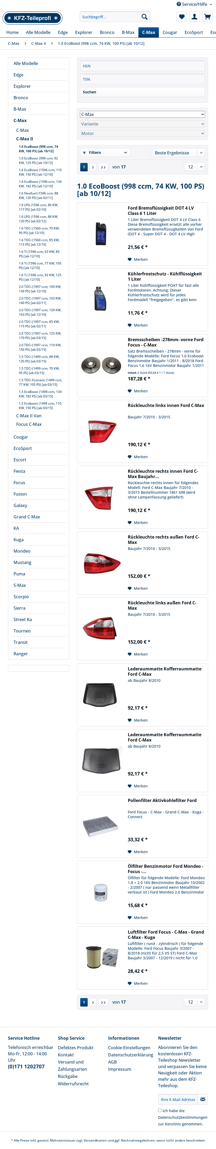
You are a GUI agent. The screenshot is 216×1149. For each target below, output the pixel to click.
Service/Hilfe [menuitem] (192, 4)
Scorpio (21, 597)
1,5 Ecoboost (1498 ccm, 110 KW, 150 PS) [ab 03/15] (40, 405)
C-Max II (24, 139)
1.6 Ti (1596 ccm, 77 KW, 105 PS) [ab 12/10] (40, 265)
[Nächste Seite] (93, 167)
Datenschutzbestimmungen (182, 1117)
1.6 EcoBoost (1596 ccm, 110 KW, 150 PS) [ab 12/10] (40, 172)
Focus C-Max (29, 424)
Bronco (21, 98)
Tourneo (22, 631)
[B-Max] (128, 32)
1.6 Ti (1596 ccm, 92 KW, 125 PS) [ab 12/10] (40, 277)
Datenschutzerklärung (130, 1055)
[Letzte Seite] (103, 167)
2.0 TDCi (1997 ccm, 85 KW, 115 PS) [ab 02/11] (39, 323)
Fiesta (19, 471)
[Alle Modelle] (38, 32)
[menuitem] (115, 19)
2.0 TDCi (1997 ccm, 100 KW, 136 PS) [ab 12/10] (40, 288)
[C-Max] (148, 32)
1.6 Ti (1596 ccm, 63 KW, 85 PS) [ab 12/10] (39, 253)
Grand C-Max (27, 517)
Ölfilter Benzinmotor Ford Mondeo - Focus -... (165, 869)
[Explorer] (83, 32)
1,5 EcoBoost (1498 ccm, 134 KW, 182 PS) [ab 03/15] (40, 393)
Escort (20, 460)
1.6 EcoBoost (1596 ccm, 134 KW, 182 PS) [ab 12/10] (40, 183)
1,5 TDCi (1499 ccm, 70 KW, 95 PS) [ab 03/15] (39, 370)
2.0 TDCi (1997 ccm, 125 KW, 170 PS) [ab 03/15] (40, 335)
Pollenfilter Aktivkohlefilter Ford (162, 800)
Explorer (22, 86)
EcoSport (23, 448)
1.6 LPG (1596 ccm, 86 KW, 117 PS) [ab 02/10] (38, 207)
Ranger (21, 654)
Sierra (20, 608)
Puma (19, 574)
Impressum (119, 1069)
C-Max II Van (28, 416)
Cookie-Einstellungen (129, 1048)
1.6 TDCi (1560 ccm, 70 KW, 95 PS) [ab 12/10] (39, 230)
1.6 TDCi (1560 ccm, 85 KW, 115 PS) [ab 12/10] (39, 242)
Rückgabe (68, 1076)
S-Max (20, 585)
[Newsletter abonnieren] (203, 1099)
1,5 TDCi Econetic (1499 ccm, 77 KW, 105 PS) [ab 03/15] (40, 382)
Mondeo (22, 551)
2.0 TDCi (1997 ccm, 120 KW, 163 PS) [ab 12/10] (40, 312)
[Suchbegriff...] (115, 16)
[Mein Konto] (194, 16)
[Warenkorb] (207, 16)
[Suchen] (144, 16)
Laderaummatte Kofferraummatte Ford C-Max (164, 671)
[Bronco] (107, 32)
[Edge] (62, 32)
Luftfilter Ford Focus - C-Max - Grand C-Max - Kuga (166, 934)
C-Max (20, 120)
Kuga (19, 540)
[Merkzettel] (181, 16)
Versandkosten (95, 1140)
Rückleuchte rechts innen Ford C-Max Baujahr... (163, 474)
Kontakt (66, 1055)
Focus (19, 482)
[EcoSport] (194, 32)
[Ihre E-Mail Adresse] (178, 1099)
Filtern (92, 152)
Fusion (20, 494)
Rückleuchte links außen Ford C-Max (162, 605)
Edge (18, 75)
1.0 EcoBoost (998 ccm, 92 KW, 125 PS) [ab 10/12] (38, 160)
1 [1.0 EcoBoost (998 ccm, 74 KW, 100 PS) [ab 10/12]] (84, 167)
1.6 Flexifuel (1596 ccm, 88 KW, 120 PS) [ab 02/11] (38, 195)
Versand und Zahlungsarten (72, 1065)
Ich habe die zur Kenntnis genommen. (182, 1117)
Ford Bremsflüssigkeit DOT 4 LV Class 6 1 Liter (161, 210)
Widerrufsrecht (73, 1084)
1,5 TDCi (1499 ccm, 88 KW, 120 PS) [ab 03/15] (39, 358)
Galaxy (20, 505)
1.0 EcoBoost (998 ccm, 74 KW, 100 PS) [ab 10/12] (38, 148)
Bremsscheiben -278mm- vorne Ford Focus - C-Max (166, 342)
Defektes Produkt (76, 1048)
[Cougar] (170, 32)
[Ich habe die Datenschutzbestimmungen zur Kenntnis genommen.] (160, 1110)
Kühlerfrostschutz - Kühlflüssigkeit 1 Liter (165, 276)
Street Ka (23, 619)
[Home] (12, 32)
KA (16, 528)
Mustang (22, 562)
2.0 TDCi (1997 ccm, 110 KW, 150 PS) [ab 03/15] (40, 347)
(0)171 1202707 (26, 1066)
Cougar (21, 437)
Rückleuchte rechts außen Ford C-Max (163, 539)
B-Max (20, 109)
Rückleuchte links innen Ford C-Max (166, 405)
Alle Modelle (26, 63)
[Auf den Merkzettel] (138, 259)
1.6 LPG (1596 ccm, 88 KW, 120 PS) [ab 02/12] (38, 218)
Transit (21, 642)
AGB (112, 1062)
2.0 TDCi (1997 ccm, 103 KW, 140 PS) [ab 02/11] (40, 300)
